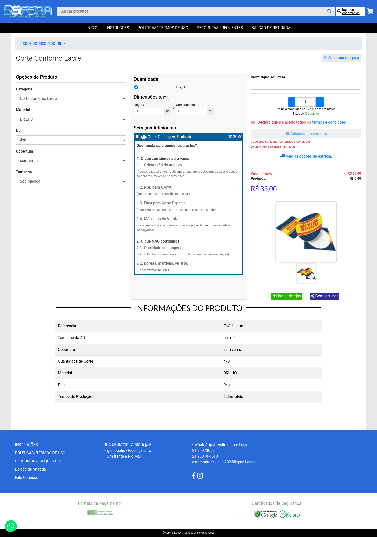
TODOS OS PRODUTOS (42, 43)
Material (23, 110)
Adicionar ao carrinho (306, 133)
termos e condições (329, 122)
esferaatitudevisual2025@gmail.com (223, 462)
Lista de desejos (287, 296)
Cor (19, 130)
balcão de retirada (270, 28)
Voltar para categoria (341, 58)
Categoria (24, 89)
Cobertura (24, 151)
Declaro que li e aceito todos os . (302, 122)
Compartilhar (324, 296)
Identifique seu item (268, 77)
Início (92, 28)
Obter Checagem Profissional (173, 136)
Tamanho (24, 172)
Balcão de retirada (30, 469)
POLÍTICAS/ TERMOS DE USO (163, 28)
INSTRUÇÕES (117, 28)
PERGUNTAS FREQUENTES (220, 28)
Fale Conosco (26, 477)
